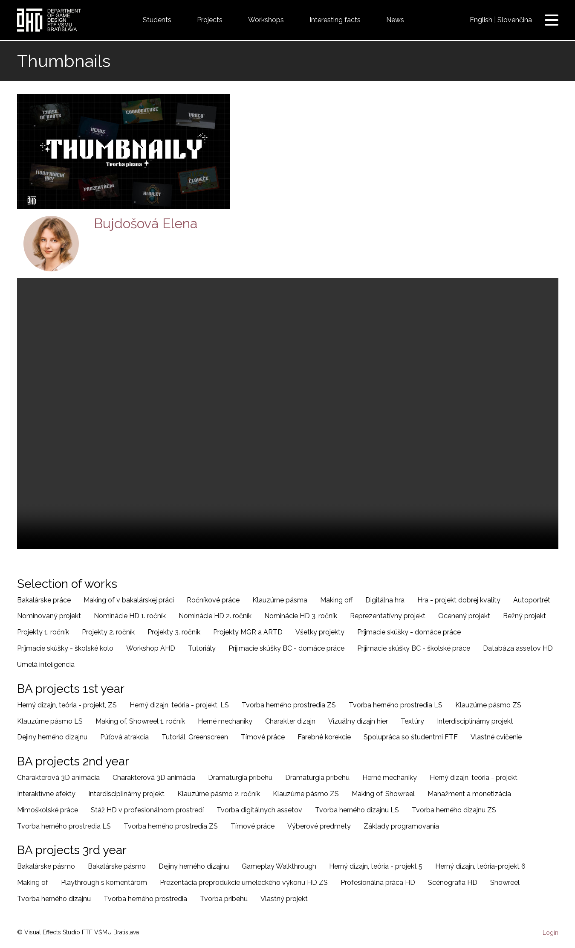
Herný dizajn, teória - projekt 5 (375, 866)
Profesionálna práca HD (378, 882)
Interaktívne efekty (46, 794)
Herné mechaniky (225, 721)
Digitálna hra (385, 600)
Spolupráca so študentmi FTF (411, 737)
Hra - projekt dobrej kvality (458, 600)
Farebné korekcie (324, 737)
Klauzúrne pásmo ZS (488, 705)
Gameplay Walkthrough (279, 866)
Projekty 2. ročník (108, 632)
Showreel (505, 882)
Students (157, 20)
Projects (209, 20)
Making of (32, 882)
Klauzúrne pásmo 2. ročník (218, 794)
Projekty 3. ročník (173, 632)
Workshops (266, 20)
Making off (336, 600)
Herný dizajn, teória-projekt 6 (480, 866)
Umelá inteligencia (46, 664)
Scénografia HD (452, 882)
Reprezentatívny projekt (387, 616)
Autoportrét (531, 600)
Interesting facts (335, 20)
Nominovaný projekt (49, 616)
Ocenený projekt (464, 616)
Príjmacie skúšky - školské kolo (65, 648)
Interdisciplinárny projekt (475, 721)
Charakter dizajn (290, 721)
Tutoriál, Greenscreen (195, 737)
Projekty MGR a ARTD (248, 632)
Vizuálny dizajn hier (358, 721)
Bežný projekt (524, 616)
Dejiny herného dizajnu (52, 737)
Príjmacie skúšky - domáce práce (409, 632)
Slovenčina (514, 20)
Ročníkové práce (213, 600)
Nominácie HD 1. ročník (130, 616)
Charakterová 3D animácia (58, 778)
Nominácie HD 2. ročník (215, 616)
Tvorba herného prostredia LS (395, 705)
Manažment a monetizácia (469, 794)
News (395, 20)
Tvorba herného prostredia (145, 899)
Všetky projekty (319, 632)
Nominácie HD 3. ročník (300, 616)
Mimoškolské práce (47, 810)
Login (550, 932)
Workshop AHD (150, 648)
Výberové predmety (319, 826)
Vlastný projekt (284, 899)
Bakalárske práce (44, 600)
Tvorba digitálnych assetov (259, 810)
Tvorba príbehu (224, 899)
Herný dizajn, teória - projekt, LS (179, 705)
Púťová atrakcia (124, 737)
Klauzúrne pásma (279, 600)
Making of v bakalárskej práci (129, 600)
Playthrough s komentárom (104, 882)
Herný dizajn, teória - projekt (473, 778)
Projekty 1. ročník (43, 632)
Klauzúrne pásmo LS (50, 721)
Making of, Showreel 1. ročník (140, 721)
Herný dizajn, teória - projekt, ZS (67, 705)
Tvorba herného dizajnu (54, 899)
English (481, 20)
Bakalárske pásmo (46, 866)
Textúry (412, 721)
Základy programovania (401, 826)
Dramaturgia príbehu (240, 778)
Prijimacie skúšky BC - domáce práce (286, 648)
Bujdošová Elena (146, 223)
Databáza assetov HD (518, 648)
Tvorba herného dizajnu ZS (454, 810)
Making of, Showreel (383, 794)
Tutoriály (202, 648)
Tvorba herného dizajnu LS (357, 810)
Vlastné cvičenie (496, 737)
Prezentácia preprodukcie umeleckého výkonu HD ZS (244, 882)
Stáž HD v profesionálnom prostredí (147, 810)
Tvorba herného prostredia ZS (289, 705)
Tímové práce (263, 737)
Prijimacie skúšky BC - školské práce (413, 648)
